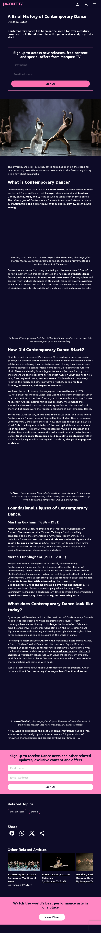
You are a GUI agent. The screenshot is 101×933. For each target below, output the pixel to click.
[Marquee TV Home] (13, 4)
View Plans (51, 917)
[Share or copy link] (42, 833)
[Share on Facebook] (12, 833)
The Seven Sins (64, 257)
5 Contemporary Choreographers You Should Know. (56, 671)
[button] (86, 4)
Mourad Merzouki (63, 651)
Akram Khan (47, 640)
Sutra (15, 338)
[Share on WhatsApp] (22, 833)
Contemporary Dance (61, 730)
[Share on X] (32, 833)
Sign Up (50, 83)
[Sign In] (77, 4)
